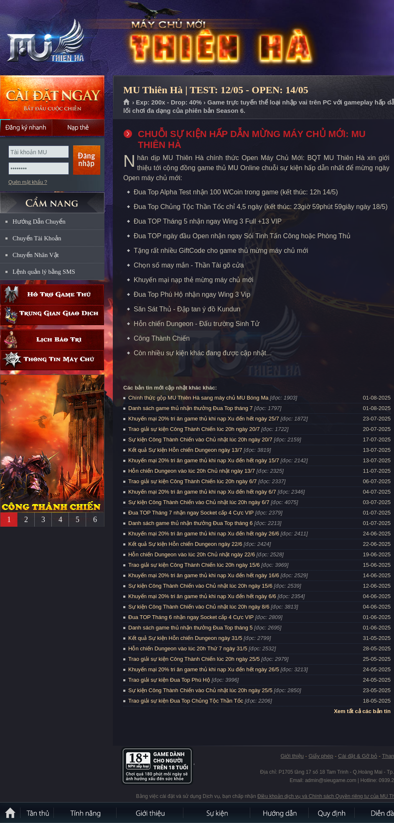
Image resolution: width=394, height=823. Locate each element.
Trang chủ (126, 102)
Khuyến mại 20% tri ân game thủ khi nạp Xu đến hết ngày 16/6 (203, 575)
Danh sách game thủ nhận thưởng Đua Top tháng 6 (190, 523)
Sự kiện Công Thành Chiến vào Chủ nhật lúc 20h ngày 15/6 (200, 586)
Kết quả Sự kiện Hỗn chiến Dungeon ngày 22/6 (185, 544)
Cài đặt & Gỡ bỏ (357, 756)
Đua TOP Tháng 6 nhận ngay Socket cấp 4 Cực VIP (191, 617)
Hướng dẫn (280, 812)
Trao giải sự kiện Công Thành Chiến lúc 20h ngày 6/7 (192, 481)
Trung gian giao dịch (52, 315)
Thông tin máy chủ (52, 360)
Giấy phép (320, 756)
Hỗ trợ (52, 294)
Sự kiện (217, 812)
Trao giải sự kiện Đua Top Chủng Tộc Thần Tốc (185, 701)
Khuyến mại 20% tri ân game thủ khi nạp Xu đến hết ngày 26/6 (203, 533)
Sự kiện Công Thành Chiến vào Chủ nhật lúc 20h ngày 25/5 (200, 690)
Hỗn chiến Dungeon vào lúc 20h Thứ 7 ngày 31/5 (187, 648)
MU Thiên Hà (60, 38)
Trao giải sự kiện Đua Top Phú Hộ (169, 680)
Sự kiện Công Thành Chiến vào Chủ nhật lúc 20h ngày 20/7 (200, 439)
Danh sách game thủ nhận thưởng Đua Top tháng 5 (190, 627)
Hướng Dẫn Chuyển (39, 221)
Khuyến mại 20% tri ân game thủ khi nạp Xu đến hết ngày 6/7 (202, 492)
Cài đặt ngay (52, 97)
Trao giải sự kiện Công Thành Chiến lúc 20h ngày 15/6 (194, 565)
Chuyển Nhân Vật (36, 255)
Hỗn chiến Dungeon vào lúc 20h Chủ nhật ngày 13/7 (191, 471)
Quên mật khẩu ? (27, 182)
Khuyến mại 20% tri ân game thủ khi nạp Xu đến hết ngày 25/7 (203, 418)
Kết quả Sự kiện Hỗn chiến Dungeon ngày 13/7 (185, 450)
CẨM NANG (52, 199)
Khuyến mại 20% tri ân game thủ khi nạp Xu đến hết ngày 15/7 (203, 460)
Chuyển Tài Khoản (37, 238)
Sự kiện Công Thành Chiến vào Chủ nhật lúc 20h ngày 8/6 (198, 607)
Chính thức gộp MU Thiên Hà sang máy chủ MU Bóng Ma (198, 398)
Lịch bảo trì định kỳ (52, 339)
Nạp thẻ (78, 127)
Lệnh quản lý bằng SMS (44, 271)
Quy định (332, 812)
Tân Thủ (37, 812)
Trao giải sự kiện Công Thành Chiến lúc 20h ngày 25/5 (194, 659)
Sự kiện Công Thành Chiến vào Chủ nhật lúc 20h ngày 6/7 (198, 502)
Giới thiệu (291, 756)
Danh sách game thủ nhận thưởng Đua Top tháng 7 (190, 408)
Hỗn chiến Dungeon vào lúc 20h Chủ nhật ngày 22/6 (191, 554)
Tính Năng (85, 812)
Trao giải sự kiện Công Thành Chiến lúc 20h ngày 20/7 (194, 429)
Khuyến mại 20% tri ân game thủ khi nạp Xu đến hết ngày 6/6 (202, 596)
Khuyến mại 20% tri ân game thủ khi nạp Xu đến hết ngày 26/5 (203, 669)
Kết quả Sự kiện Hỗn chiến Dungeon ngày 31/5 (185, 638)
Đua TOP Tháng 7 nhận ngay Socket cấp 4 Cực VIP (191, 513)
